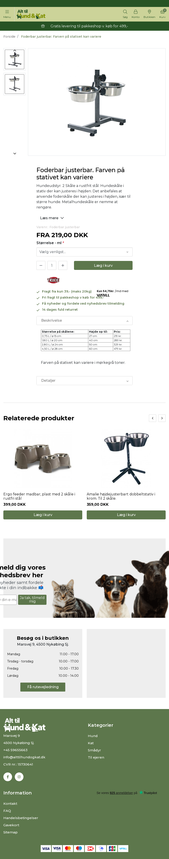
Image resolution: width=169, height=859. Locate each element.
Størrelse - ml (50, 243)
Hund (93, 736)
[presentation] (152, 418)
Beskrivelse (51, 320)
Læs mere (52, 217)
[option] (14, 59)
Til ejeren (96, 757)
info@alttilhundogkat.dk (24, 757)
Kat (91, 743)
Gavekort (11, 825)
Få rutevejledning (43, 687)
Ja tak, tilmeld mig (32, 599)
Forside (9, 37)
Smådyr (94, 750)
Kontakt (10, 803)
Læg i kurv (103, 265)
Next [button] (14, 153)
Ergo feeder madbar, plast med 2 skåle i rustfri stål (38, 496)
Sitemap (10, 832)
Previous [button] (14, 50)
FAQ (7, 811)
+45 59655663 (15, 750)
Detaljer (48, 380)
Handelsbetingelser (20, 818)
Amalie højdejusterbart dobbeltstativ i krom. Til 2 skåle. (126, 496)
